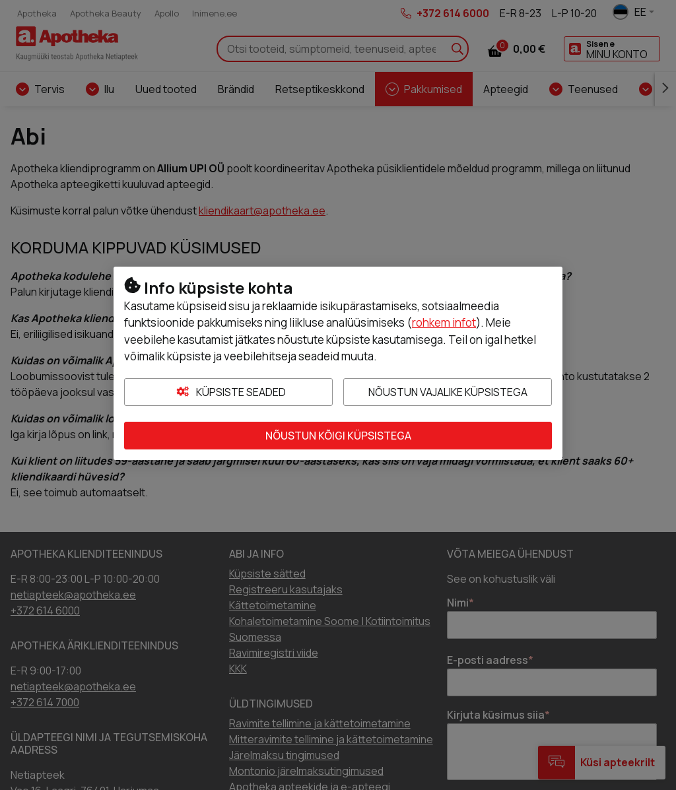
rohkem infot (444, 322)
